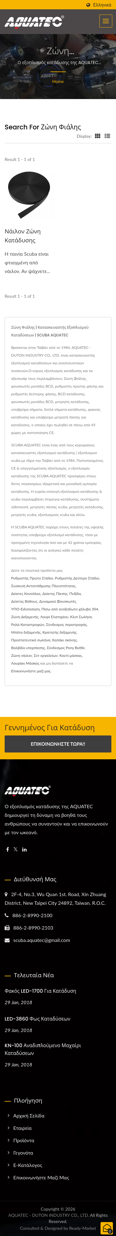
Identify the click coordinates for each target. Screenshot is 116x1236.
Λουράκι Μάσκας (25, 663)
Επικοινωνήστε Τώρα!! (58, 744)
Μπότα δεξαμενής (26, 632)
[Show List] (107, 136)
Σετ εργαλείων (46, 655)
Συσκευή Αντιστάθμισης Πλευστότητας (43, 585)
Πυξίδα (75, 593)
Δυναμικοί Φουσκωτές (57, 601)
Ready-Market (82, 1228)
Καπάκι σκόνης (64, 640)
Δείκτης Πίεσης (54, 593)
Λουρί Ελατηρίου (54, 616)
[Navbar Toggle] (105, 21)
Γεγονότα (23, 1153)
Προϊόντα (23, 1140)
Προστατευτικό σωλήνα (30, 640)
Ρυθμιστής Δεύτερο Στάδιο (77, 578)
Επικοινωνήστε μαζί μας (31, 671)
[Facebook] (7, 849)
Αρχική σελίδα (29, 1115)
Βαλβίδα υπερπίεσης (28, 647)
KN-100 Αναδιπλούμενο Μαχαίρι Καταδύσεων (43, 1049)
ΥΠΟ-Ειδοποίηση (25, 609)
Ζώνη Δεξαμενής (24, 616)
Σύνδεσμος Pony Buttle (65, 647)
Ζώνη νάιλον (21, 655)
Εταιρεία (22, 1128)
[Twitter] (15, 849)
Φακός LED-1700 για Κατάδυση (40, 991)
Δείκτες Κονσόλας (26, 593)
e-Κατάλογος (27, 1165)
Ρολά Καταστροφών (27, 624)
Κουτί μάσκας (70, 655)
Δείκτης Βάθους (24, 601)
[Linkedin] (24, 849)
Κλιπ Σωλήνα (81, 616)
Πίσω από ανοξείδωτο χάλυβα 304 (69, 609)
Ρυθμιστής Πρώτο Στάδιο (32, 578)
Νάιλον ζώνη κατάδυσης (23, 236)
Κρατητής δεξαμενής (59, 632)
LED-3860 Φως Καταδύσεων (37, 1018)
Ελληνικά (102, 4)
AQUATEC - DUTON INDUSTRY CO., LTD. (48, 1215)
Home (58, 81)
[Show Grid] (98, 136)
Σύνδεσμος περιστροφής (66, 624)
